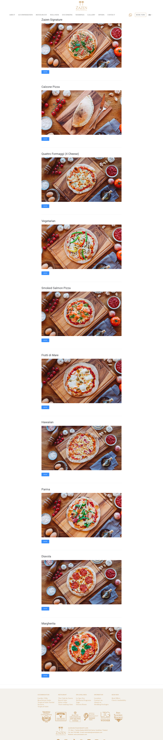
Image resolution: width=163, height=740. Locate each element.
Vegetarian (48, 221)
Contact (111, 14)
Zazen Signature (51, 19)
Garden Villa (43, 698)
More (45, 72)
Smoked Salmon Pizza (56, 288)
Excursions (67, 14)
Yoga (78, 702)
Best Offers (116, 698)
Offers (101, 14)
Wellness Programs (83, 700)
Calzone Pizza (50, 87)
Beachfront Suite (44, 700)
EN (150, 15)
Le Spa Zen (80, 698)
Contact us (98, 700)
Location (97, 698)
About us (97, 702)
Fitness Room (81, 704)
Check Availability (119, 700)
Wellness (54, 14)
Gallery (91, 14)
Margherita (48, 623)
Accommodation (25, 14)
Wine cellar (62, 702)
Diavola (46, 556)
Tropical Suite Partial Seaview (46, 703)
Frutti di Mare (50, 355)
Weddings (79, 14)
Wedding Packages (101, 704)
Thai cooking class (65, 704)
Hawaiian (47, 422)
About (12, 14)
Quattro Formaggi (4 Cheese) (60, 154)
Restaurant (41, 14)
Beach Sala (62, 700)
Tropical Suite (43, 707)
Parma (45, 489)
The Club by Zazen (65, 698)
